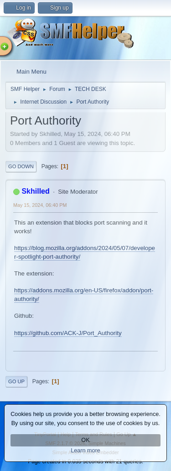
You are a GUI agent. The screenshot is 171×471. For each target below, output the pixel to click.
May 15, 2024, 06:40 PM (40, 205)
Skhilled (35, 191)
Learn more (85, 450)
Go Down (21, 166)
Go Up (16, 381)
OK (85, 440)
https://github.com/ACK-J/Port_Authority (68, 333)
